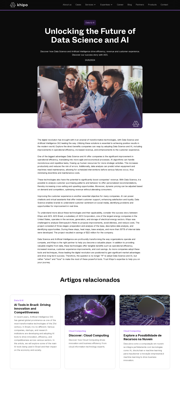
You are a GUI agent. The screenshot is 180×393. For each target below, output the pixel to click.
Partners (140, 4)
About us (67, 4)
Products (152, 4)
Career (120, 4)
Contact (164, 4)
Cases (78, 4)
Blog (130, 4)
